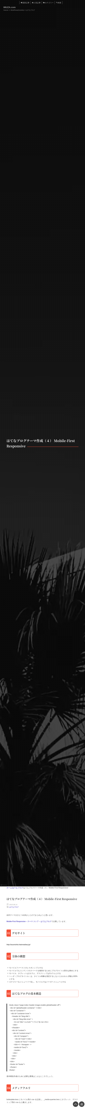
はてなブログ (17, 888)
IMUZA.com (9, 7)
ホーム (9, 888)
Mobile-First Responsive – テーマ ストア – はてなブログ (29, 921)
